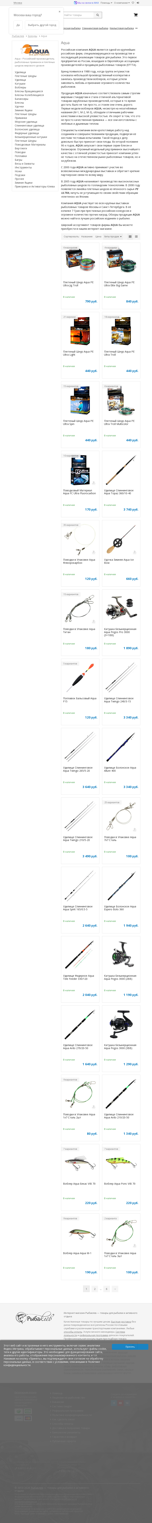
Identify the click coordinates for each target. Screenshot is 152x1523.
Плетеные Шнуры (25, 76)
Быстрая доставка (121, 1321)
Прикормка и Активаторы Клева (35, 186)
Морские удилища (26, 121)
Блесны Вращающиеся (29, 91)
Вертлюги (21, 148)
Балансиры (21, 99)
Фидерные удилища (27, 133)
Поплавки (21, 156)
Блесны (19, 102)
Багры (18, 159)
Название (87, 236)
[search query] (81, 15)
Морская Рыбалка (71, 28)
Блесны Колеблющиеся (29, 95)
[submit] (97, 15)
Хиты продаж (113, 236)
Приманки (21, 118)
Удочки (19, 106)
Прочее (19, 179)
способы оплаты (73, 1331)
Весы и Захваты (24, 163)
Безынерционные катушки (31, 137)
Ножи (18, 171)
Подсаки (20, 175)
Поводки (20, 152)
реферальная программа (94, 1335)
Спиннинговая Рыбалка (95, 28)
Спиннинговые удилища (29, 125)
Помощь (106, 2)
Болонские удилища (27, 129)
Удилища (20, 72)
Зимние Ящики (23, 110)
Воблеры (20, 87)
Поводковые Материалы (30, 144)
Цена (98, 236)
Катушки (20, 83)
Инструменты (23, 167)
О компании (122, 2)
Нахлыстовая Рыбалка (122, 28)
